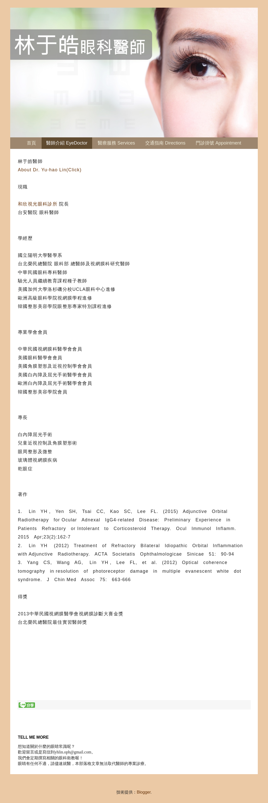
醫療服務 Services (116, 143)
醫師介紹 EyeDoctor (66, 143)
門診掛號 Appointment (218, 143)
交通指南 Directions (165, 143)
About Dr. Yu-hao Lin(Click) (50, 169)
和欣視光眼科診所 (37, 204)
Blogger (144, 792)
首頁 (31, 143)
